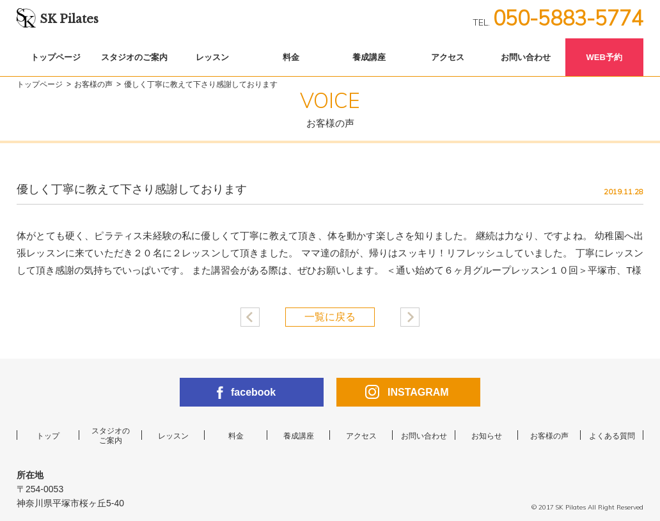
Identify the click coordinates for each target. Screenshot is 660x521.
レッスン (212, 57)
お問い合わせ (526, 57)
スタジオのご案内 (134, 57)
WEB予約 (604, 57)
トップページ (56, 57)
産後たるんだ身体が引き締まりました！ (410, 317)
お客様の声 (93, 84)
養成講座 (369, 57)
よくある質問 (612, 436)
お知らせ (486, 436)
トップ (47, 436)
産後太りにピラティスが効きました (250, 317)
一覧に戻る (330, 316)
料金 (291, 57)
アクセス (447, 57)
